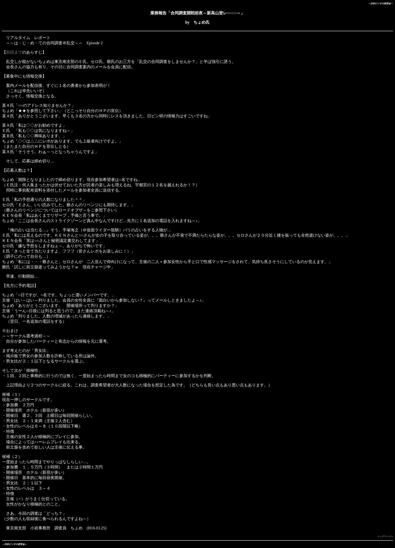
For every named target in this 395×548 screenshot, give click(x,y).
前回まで (14, 52)
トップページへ (385, 536)
